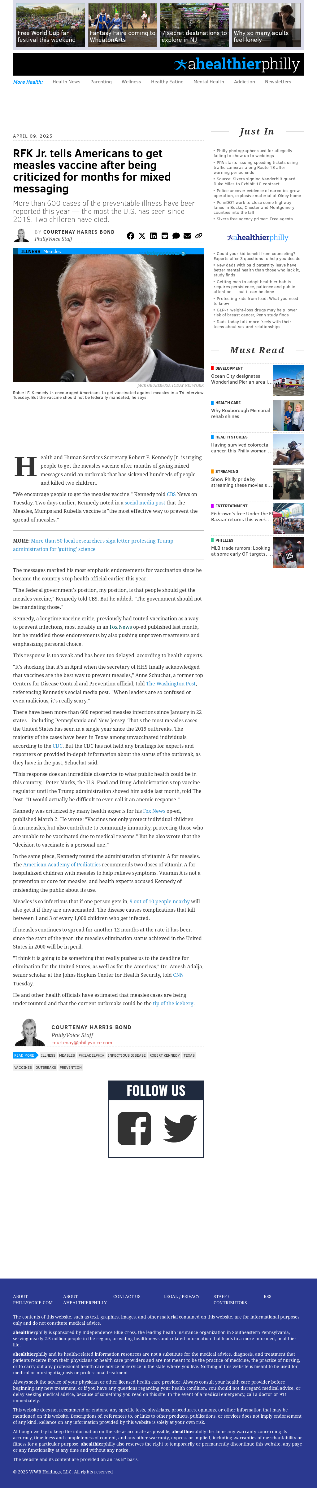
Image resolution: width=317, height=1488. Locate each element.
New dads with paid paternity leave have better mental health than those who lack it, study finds (257, 270)
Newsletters (278, 81)
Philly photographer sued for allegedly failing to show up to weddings (253, 152)
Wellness (131, 81)
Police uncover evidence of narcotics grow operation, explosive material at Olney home (257, 192)
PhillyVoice (55, 64)
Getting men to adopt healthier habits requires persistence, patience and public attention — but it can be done (254, 286)
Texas (189, 1055)
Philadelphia (91, 1055)
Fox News (121, 627)
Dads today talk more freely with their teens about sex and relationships (252, 324)
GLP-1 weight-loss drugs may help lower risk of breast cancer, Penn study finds (255, 312)
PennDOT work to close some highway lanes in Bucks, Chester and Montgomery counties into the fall (254, 207)
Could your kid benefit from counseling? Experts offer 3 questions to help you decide (257, 255)
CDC (58, 746)
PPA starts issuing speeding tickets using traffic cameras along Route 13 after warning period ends (256, 167)
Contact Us (127, 1296)
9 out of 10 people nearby (160, 902)
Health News (66, 81)
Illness (31, 251)
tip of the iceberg (173, 1003)
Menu (23, 64)
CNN (178, 975)
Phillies (224, 540)
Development (229, 368)
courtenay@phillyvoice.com (81, 1042)
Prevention (71, 1067)
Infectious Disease (127, 1055)
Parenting (101, 81)
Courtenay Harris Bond (79, 231)
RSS (267, 1296)
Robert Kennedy (165, 1055)
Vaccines (23, 1067)
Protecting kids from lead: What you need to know (256, 300)
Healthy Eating (167, 81)
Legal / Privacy (181, 1296)
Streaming (226, 471)
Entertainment (231, 505)
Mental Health (208, 81)
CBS (171, 494)
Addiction (244, 81)
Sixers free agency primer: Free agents (255, 219)
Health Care (228, 402)
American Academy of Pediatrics (62, 865)
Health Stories (231, 437)
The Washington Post (171, 684)
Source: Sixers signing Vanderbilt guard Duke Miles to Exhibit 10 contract (254, 181)
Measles (52, 251)
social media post (145, 503)
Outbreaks (46, 1067)
